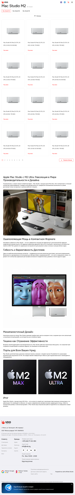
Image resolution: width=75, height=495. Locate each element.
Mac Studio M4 (16, 11)
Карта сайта (34, 474)
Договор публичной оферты (39, 471)
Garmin (16, 451)
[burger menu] (71, 2)
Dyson (16, 448)
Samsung (16, 445)
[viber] (61, 2)
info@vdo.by (26, 446)
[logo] (5, 2)
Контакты (4, 451)
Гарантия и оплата (7, 448)
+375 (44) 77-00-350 (29, 441)
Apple (15, 442)
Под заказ (5, 50)
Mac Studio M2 (6, 11)
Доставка (4, 445)
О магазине (5, 442)
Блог (3, 454)
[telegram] (64, 2)
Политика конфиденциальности (40, 469)
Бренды (17, 439)
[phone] (68, 2)
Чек (51, 474)
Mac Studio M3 (26, 11)
